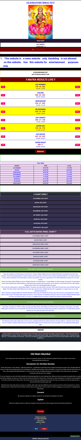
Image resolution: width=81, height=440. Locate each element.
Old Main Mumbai (56, 274)
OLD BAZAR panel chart (40, 261)
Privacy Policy (31, 435)
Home (44, 428)
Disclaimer (50, 435)
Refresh (40, 151)
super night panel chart (40, 265)
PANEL (77, 86)
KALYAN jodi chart (40, 202)
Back (36, 429)
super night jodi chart (40, 227)
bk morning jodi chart (40, 211)
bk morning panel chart (40, 248)
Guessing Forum (75, 436)
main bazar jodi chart (40, 207)
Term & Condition (41, 435)
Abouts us (39, 433)
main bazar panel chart (40, 244)
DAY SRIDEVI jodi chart (40, 215)
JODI (3, 86)
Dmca (33, 433)
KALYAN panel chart (40, 240)
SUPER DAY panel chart (40, 256)
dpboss (63, 321)
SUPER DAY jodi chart (40, 219)
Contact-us (46, 433)
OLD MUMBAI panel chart (40, 236)
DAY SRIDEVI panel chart (40, 252)
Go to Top (40, 411)
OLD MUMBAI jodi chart (40, 198)
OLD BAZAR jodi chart (40, 223)
